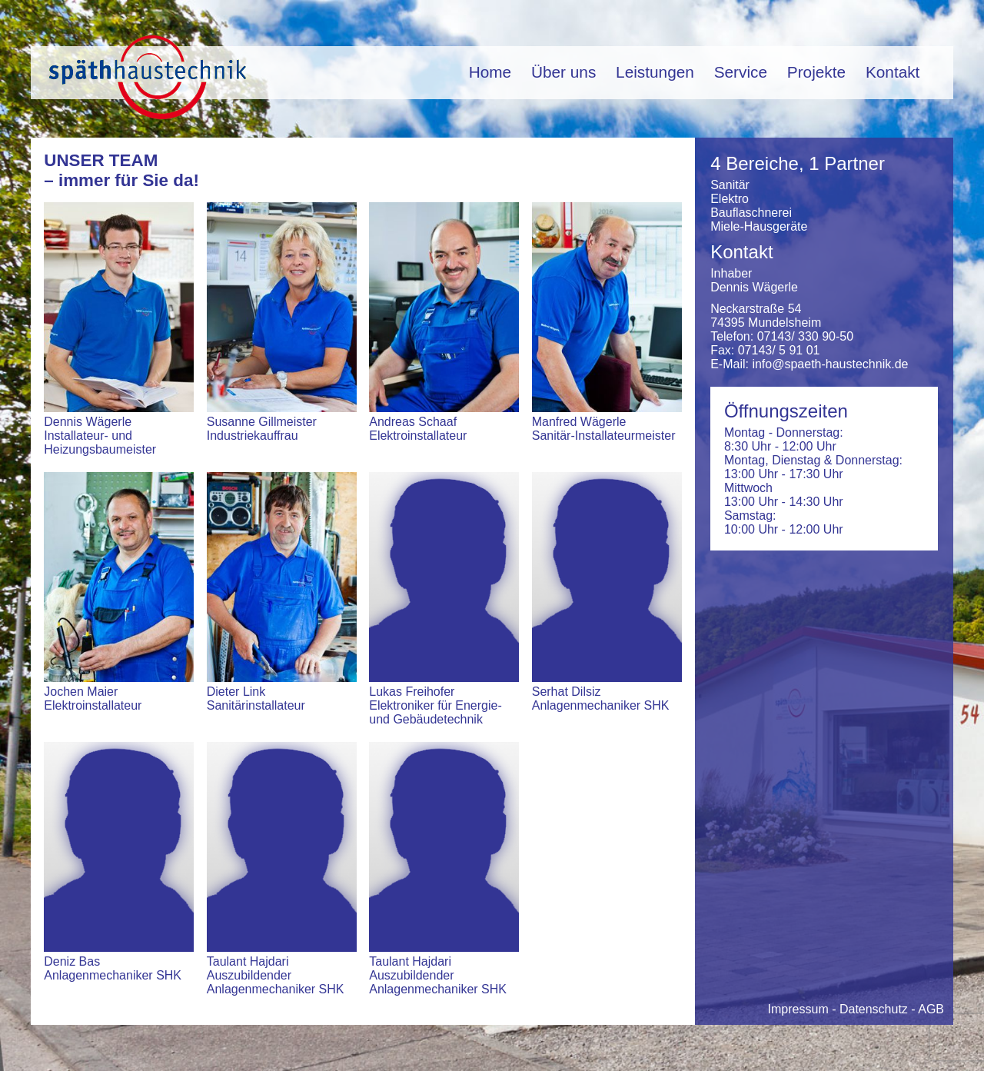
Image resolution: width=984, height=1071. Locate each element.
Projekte (816, 72)
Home (490, 72)
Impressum (798, 1009)
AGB (931, 1009)
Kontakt (893, 72)
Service (740, 72)
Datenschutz (873, 1009)
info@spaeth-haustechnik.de (830, 364)
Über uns (563, 72)
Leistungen (655, 72)
